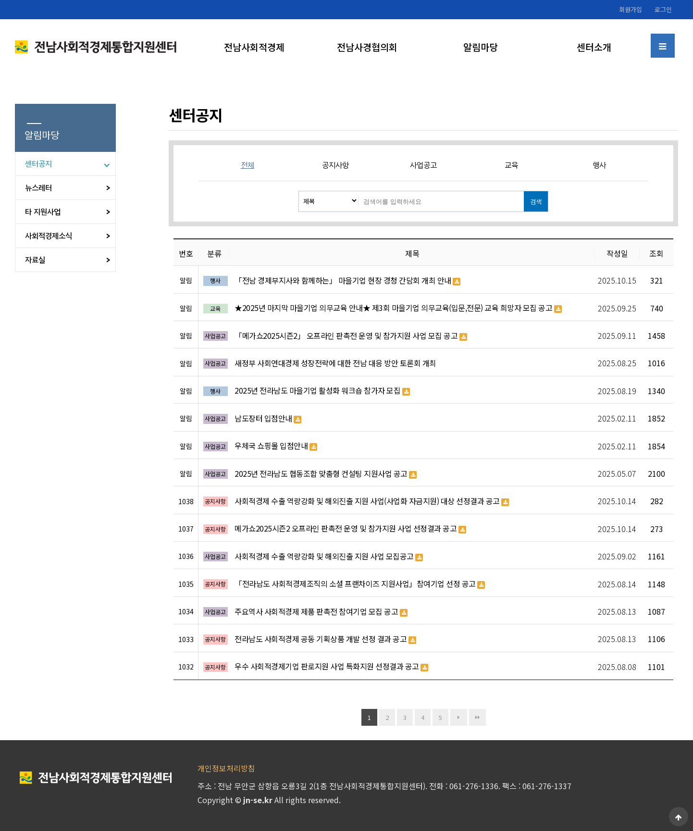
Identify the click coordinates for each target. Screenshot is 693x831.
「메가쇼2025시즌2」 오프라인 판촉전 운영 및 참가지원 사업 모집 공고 (351, 336)
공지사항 (335, 165)
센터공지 (38, 164)
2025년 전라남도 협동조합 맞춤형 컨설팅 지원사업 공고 (326, 474)
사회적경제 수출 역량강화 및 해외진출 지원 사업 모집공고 (329, 556)
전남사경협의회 (367, 47)
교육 (511, 165)
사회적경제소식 (48, 236)
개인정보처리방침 (226, 768)
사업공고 (423, 165)
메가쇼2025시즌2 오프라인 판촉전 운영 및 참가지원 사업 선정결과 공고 (350, 528)
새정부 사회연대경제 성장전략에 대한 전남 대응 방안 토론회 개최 (335, 363)
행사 (599, 165)
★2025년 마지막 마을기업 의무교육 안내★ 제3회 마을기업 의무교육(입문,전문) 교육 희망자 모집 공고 (398, 308)
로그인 (663, 9)
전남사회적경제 (254, 47)
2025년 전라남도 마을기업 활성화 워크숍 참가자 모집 (322, 391)
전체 (247, 165)
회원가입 (630, 9)
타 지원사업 (43, 212)
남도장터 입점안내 (268, 418)
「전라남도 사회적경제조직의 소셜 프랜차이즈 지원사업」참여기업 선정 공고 (360, 584)
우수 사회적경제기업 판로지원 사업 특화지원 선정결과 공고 (331, 666)
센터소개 (594, 47)
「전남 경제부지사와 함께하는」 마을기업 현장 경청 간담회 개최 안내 (347, 280)
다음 (458, 717)
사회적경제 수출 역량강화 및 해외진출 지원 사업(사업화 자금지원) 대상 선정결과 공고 (372, 501)
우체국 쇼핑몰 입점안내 (276, 446)
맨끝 (477, 717)
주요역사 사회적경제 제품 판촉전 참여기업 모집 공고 (321, 612)
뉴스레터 (38, 188)
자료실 (35, 260)
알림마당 (480, 47)
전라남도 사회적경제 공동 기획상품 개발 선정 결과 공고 (325, 639)
